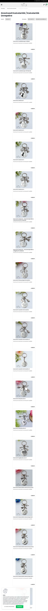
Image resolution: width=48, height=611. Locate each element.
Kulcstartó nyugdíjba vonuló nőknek (11, 369)
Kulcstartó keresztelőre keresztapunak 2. (12, 309)
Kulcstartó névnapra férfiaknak (10, 339)
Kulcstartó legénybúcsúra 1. (9, 249)
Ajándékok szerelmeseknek (32, 569)
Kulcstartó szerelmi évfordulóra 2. (10, 190)
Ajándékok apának (30, 564)
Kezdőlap (3, 8)
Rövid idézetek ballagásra (33, 515)
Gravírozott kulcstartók (11, 8)
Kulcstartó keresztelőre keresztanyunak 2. (35, 280)
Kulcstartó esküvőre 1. (7, 71)
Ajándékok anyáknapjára (31, 586)
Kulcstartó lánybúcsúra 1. (8, 220)
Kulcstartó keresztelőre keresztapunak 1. (12, 279)
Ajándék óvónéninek (30, 583)
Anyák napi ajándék (6, 585)
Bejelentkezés (38, 0)
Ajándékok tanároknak (31, 565)
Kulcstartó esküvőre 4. (30, 100)
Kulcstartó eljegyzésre (30, 339)
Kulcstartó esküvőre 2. (30, 71)
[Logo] (24, 4)
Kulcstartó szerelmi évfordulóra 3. (33, 190)
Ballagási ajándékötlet (31, 585)
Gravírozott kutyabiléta (31, 593)
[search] (44, 4)
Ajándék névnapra (6, 583)
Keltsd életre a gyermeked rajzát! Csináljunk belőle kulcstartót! (32, 498)
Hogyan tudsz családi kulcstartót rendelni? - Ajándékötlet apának (32, 535)
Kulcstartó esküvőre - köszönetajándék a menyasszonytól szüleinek (12, 131)
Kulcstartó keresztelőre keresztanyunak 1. (35, 249)
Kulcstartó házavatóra (19, 429)
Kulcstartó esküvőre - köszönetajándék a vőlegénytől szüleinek (35, 131)
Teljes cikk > (43, 493)
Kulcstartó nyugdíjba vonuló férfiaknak (35, 369)
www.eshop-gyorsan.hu (27, 609)
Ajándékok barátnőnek (31, 570)
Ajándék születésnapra (7, 581)
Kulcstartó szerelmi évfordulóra (33, 160)
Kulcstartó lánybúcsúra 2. (31, 220)
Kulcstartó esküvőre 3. (7, 100)
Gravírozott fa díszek (30, 601)
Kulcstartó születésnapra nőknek (10, 41)
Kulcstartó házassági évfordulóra (10, 160)
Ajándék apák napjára (7, 586)
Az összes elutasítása (9, 606)
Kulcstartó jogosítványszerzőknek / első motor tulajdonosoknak (35, 399)
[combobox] (31, 19)
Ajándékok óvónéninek (31, 567)
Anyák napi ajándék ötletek (24, 488)
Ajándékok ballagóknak (31, 574)
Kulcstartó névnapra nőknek (32, 309)
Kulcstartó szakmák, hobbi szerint (33, 591)
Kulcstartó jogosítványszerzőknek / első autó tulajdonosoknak (12, 399)
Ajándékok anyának (30, 562)
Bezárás (19, 606)
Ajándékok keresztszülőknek (32, 572)
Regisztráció (45, 0)
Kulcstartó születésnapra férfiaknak (34, 41)
